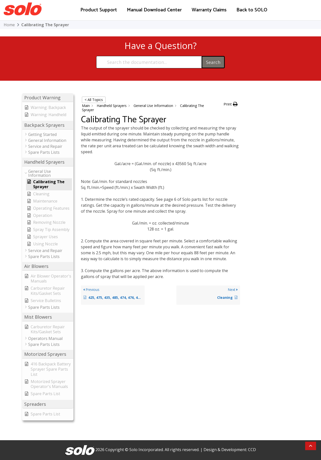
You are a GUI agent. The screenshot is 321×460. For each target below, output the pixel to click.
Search (213, 62)
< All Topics (94, 99)
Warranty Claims (209, 10)
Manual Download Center (154, 10)
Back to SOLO (251, 10)
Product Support (98, 10)
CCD (252, 449)
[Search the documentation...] (149, 62)
